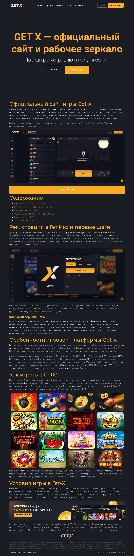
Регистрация (116, 5)
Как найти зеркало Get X (26, 210)
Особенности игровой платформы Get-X (34, 213)
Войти (102, 5)
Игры (39, 5)
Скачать (79, 5)
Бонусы (59, 5)
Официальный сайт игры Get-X (29, 203)
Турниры (49, 5)
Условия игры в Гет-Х (25, 220)
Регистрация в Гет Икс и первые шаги (33, 207)
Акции (69, 5)
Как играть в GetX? (23, 217)
